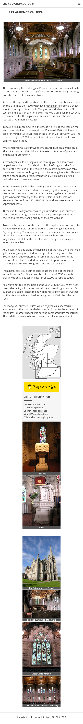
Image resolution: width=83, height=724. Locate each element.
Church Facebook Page (35, 410)
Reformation (10, 242)
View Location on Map (35, 404)
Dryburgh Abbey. (12, 232)
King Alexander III (50, 105)
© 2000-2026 (59, 717)
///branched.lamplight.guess (38, 417)
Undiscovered (18, 4)
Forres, (43, 88)
